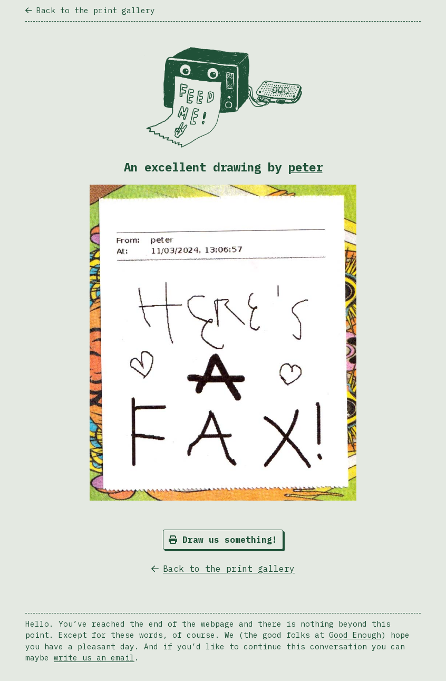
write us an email (94, 658)
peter (305, 167)
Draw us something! (223, 539)
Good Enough (355, 635)
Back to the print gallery (90, 10)
